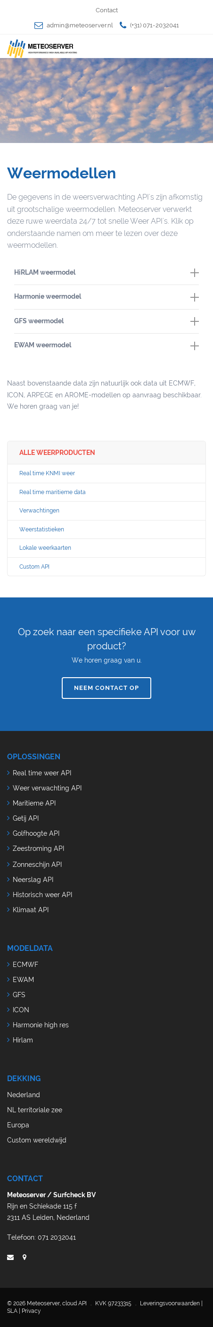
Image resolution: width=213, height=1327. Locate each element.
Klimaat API (31, 910)
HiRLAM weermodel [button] (106, 273)
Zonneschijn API (37, 864)
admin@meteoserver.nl (80, 25)
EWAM (23, 979)
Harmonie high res (41, 1025)
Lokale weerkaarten (45, 548)
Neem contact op (106, 687)
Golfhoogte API (36, 833)
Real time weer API (42, 773)
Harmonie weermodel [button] (106, 297)
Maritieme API (34, 803)
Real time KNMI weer (47, 473)
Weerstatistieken (41, 529)
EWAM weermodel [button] (106, 345)
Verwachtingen (39, 510)
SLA (12, 1311)
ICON (21, 1010)
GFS (19, 995)
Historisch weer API (42, 895)
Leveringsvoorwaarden (170, 1303)
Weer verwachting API (47, 788)
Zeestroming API (38, 848)
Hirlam (23, 1040)
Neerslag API (33, 879)
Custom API (34, 566)
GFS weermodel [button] (106, 321)
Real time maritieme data (52, 492)
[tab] (106, 273)
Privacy (31, 1311)
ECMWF (25, 964)
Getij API (26, 818)
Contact (107, 10)
